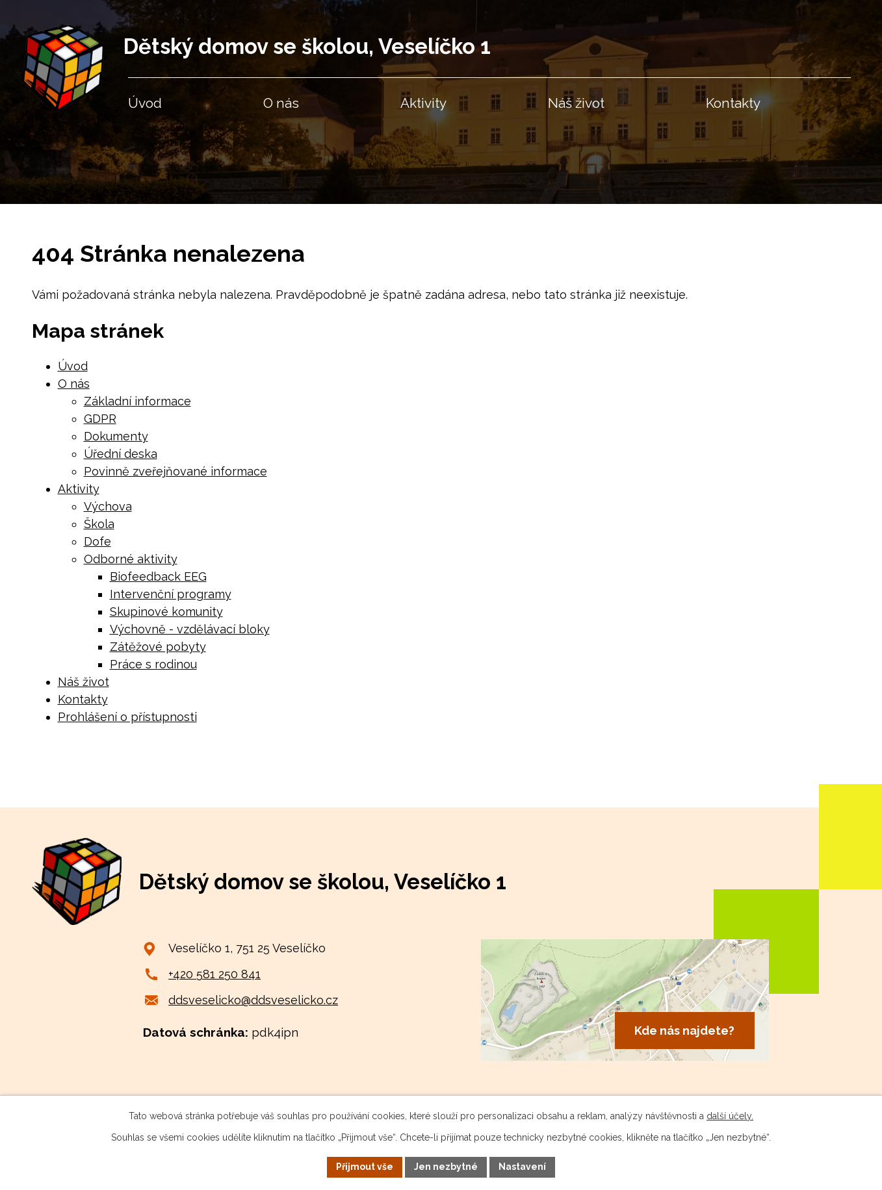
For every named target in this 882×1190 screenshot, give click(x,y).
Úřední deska (120, 454)
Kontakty (83, 699)
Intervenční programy (170, 594)
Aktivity (78, 489)
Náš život (83, 682)
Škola (99, 524)
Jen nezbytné (446, 1166)
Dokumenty (116, 436)
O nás (74, 383)
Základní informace (137, 401)
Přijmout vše (364, 1166)
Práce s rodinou (153, 664)
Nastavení (522, 1166)
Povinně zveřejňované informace (175, 471)
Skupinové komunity (166, 611)
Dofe (97, 541)
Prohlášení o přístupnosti (127, 717)
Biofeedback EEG (158, 576)
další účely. (730, 1116)
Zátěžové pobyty (158, 646)
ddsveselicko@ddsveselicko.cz (253, 1000)
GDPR (100, 418)
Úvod (73, 366)
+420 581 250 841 (214, 974)
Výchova (108, 506)
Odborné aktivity (130, 559)
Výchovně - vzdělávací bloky (190, 629)
